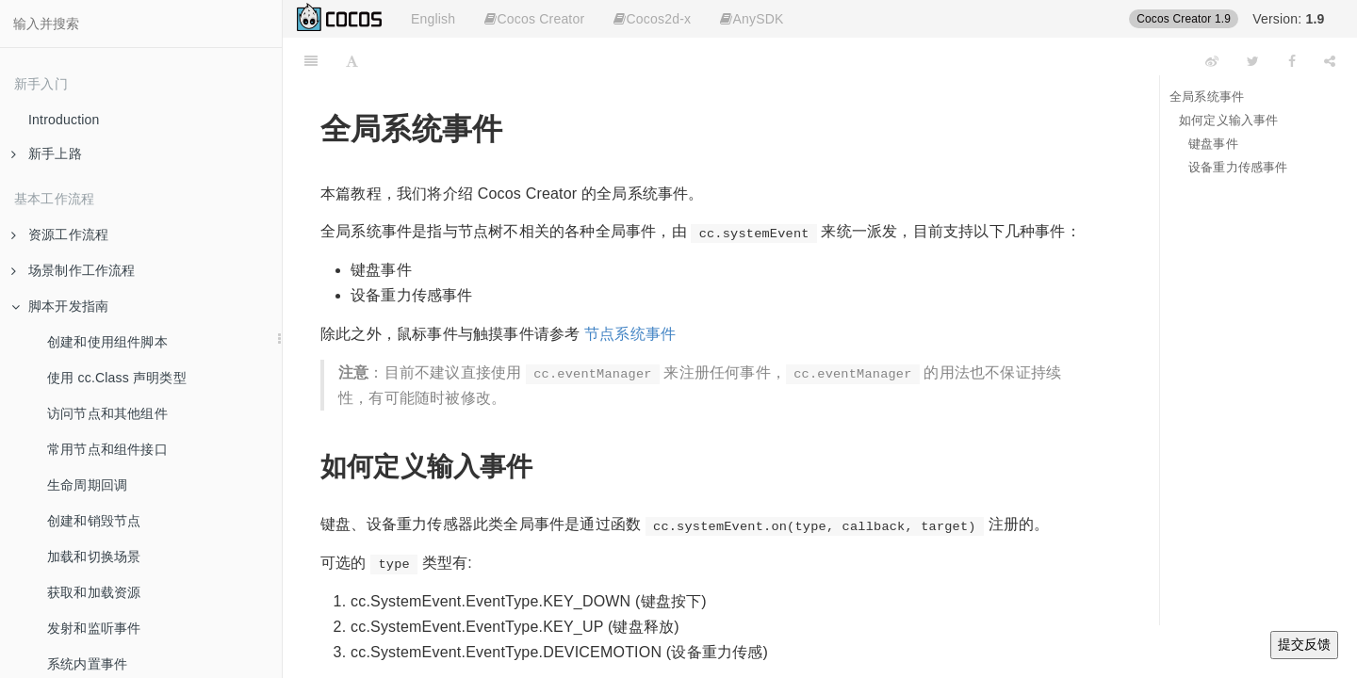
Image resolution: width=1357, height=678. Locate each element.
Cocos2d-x (652, 18)
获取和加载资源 (93, 592)
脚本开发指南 (59, 306)
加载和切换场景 (93, 556)
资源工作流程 (59, 234)
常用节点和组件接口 (107, 449)
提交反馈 (1304, 644)
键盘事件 (1213, 144)
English (433, 18)
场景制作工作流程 (73, 270)
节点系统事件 (630, 334)
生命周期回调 (87, 484)
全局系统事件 (1206, 96)
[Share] (1329, 61)
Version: (1288, 18)
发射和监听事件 (93, 628)
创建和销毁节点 (93, 520)
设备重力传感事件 (1238, 167)
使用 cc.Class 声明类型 (117, 377)
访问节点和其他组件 (107, 413)
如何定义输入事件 (1229, 120)
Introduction (64, 119)
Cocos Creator (534, 18)
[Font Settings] (352, 61)
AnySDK (751, 18)
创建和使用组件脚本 (107, 341)
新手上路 (46, 153)
